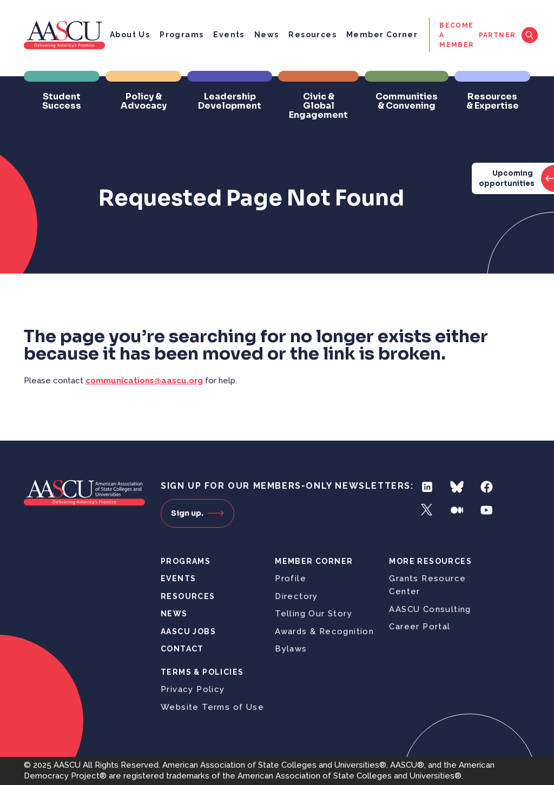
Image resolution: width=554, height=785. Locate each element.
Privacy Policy (193, 689)
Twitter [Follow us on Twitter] (427, 510)
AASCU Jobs (188, 631)
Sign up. (197, 513)
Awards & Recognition (324, 631)
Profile (290, 578)
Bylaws (291, 649)
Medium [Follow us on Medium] (457, 510)
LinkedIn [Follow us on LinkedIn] (427, 487)
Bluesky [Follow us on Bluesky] (457, 487)
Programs (181, 34)
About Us (130, 34)
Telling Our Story (313, 613)
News (266, 34)
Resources (312, 34)
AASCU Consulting (430, 609)
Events (228, 34)
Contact (182, 648)
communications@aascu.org (144, 380)
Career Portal (419, 626)
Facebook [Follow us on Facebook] (486, 487)
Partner (497, 35)
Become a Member (456, 35)
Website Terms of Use (212, 707)
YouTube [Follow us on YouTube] (486, 510)
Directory (296, 596)
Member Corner (382, 34)
